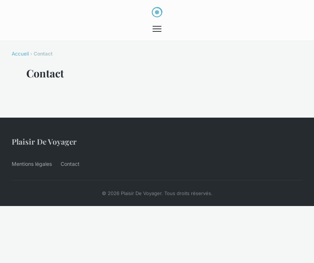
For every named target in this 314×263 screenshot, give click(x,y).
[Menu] (157, 29)
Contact (70, 164)
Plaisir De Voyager (44, 141)
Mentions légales (32, 164)
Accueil (20, 54)
